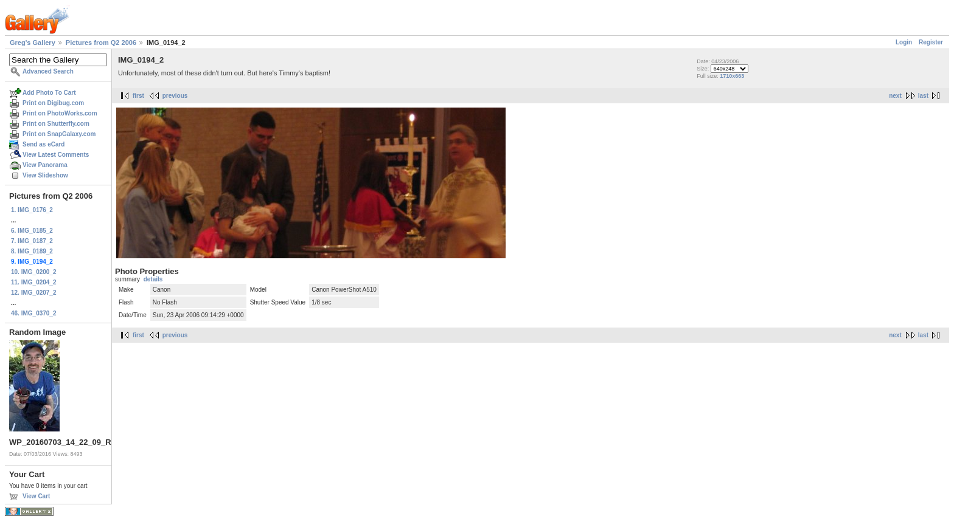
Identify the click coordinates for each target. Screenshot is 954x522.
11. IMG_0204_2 (34, 282)
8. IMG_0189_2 (32, 251)
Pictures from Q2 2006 (101, 42)
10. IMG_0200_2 (34, 272)
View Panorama (45, 165)
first (138, 95)
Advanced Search (48, 71)
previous (175, 95)
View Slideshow (45, 175)
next (895, 95)
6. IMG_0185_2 (32, 230)
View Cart (36, 496)
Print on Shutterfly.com (56, 123)
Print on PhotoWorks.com (60, 113)
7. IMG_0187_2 (32, 241)
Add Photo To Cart (49, 92)
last (923, 95)
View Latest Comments (56, 154)
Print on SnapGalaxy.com (59, 134)
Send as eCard (43, 144)
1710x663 (732, 76)
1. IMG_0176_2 (32, 210)
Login (904, 42)
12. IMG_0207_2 (34, 292)
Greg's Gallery (32, 42)
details (153, 279)
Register (931, 42)
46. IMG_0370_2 (34, 313)
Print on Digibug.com (53, 103)
